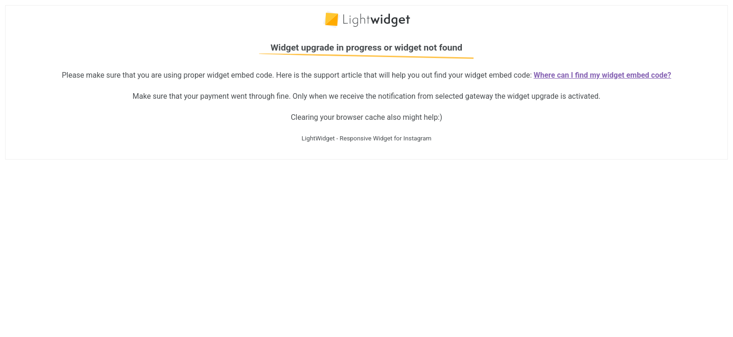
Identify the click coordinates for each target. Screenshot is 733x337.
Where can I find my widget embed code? (602, 75)
